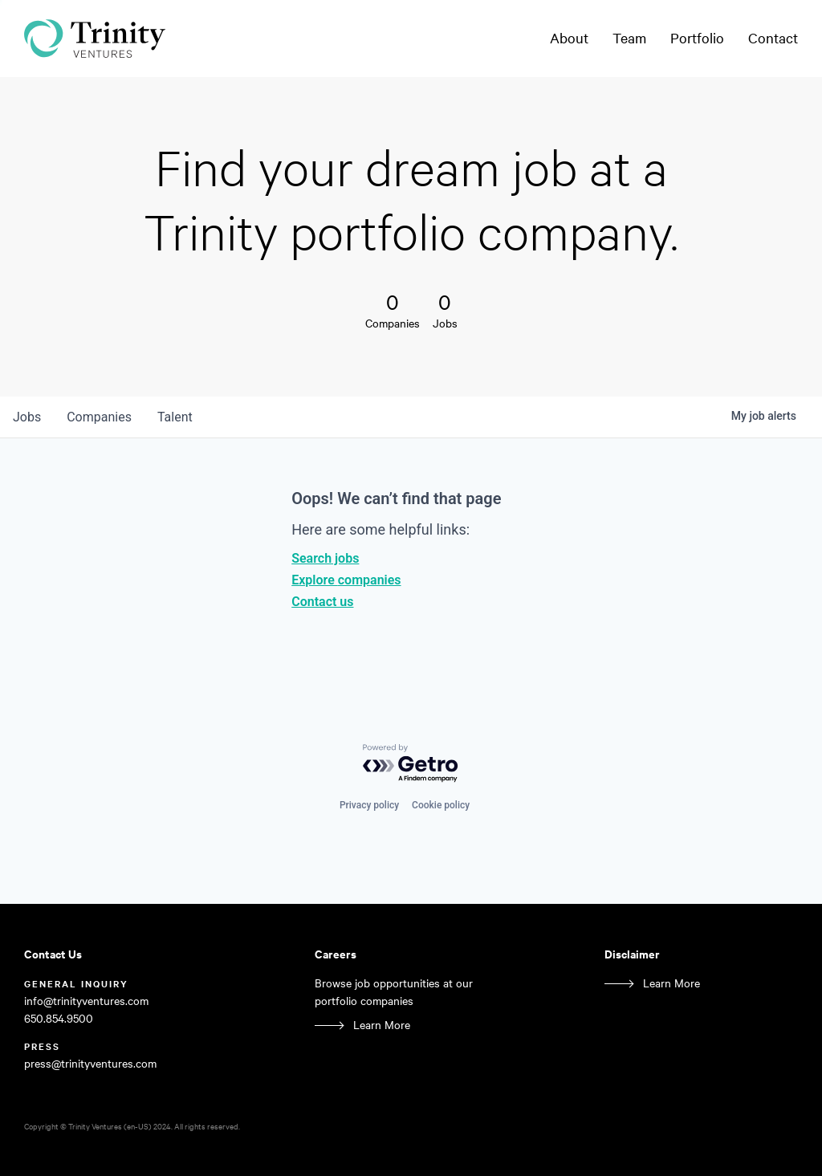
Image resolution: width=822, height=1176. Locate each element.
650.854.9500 (58, 1018)
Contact (773, 37)
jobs (27, 417)
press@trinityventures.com (90, 1063)
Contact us (322, 601)
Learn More (381, 1024)
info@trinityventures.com (86, 1000)
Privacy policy (369, 805)
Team (629, 37)
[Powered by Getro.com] (411, 763)
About (569, 37)
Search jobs (325, 558)
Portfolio (697, 37)
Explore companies (346, 580)
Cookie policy (441, 805)
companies (99, 417)
